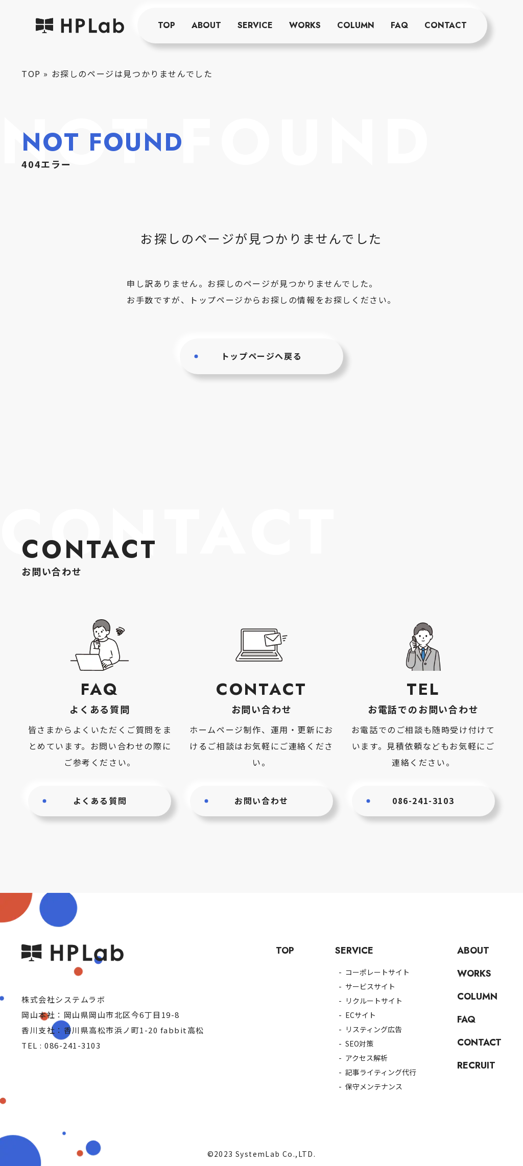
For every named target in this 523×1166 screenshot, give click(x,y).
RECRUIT (476, 1065)
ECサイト (360, 1015)
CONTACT (445, 25)
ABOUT (206, 25)
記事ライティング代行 (380, 1072)
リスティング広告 (373, 1029)
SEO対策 (359, 1043)
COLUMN (355, 25)
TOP (166, 25)
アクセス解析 (366, 1058)
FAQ (399, 25)
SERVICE (255, 25)
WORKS (305, 25)
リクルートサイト (373, 1000)
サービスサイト (370, 986)
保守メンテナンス (373, 1086)
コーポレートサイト (377, 972)
